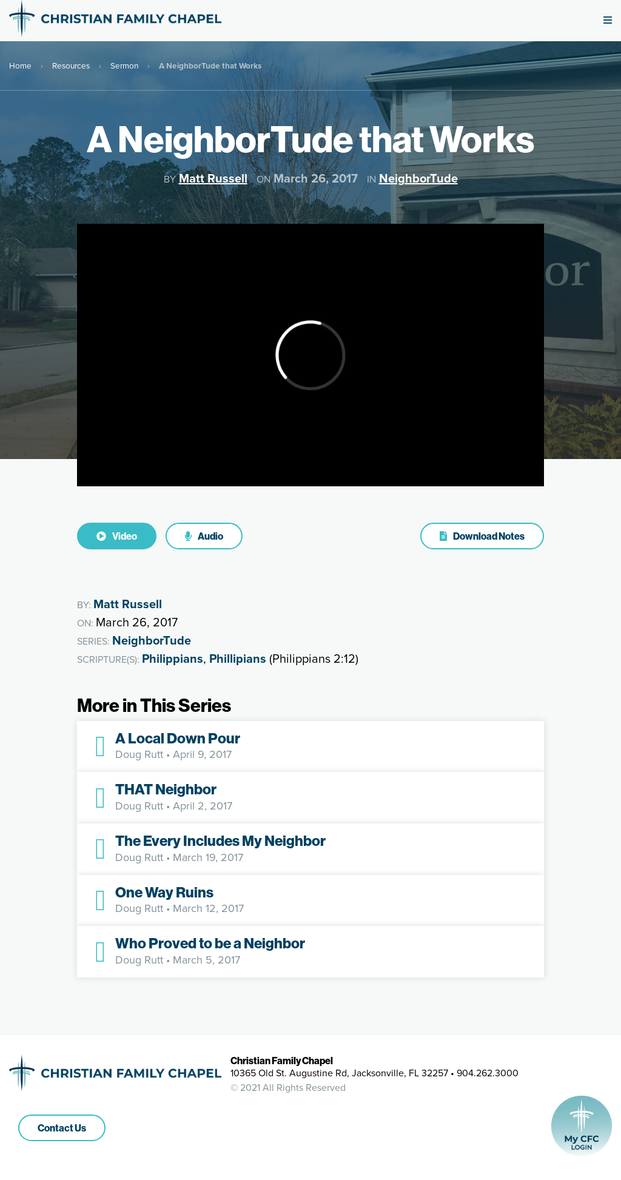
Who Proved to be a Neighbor (210, 943)
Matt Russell (213, 178)
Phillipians (237, 658)
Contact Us (62, 1128)
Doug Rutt (139, 754)
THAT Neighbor (166, 789)
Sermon (124, 65)
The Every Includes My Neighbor (220, 840)
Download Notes (482, 536)
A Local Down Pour (177, 738)
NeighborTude (418, 178)
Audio (204, 536)
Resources (71, 65)
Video (116, 536)
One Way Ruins (164, 892)
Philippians (172, 658)
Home (20, 65)
